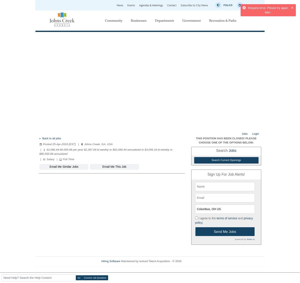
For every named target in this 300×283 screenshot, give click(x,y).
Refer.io (251, 239)
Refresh (194, 261)
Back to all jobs (50, 138)
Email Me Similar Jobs (64, 166)
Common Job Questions (95, 278)
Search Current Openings (226, 160)
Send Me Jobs (225, 232)
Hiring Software (110, 261)
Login (255, 133)
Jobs (245, 133)
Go (79, 278)
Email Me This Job (114, 166)
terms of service (227, 218)
